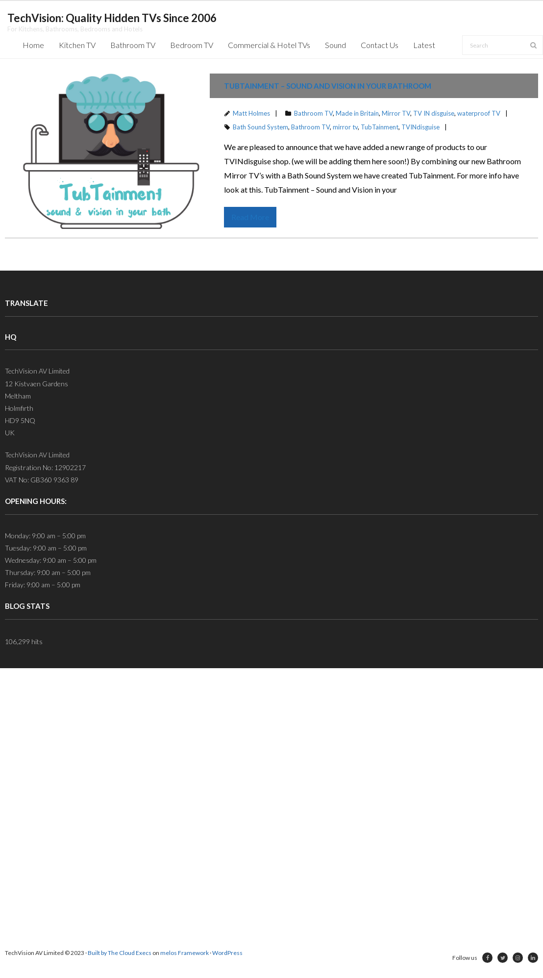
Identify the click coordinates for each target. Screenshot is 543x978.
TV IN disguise (433, 113)
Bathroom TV (313, 113)
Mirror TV (396, 113)
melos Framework (184, 952)
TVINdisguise (420, 127)
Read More (250, 217)
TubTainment (379, 127)
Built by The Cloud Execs (119, 952)
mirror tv (345, 127)
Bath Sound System (260, 127)
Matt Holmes (251, 113)
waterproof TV (478, 113)
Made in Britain (357, 113)
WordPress (227, 952)
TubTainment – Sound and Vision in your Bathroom (327, 85)
